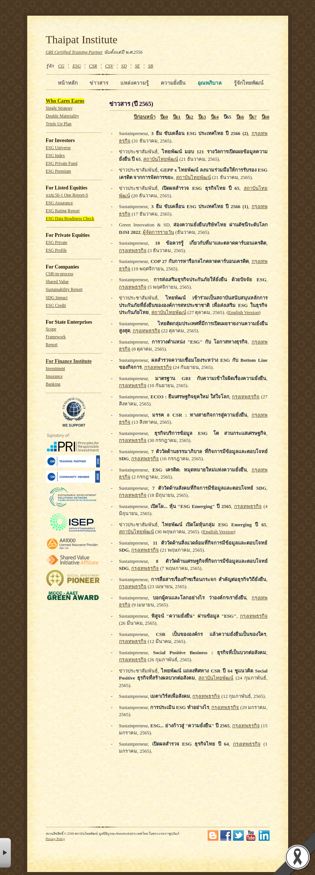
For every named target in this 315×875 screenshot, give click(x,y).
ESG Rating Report (63, 210)
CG (61, 66)
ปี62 (189, 117)
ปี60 (164, 117)
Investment (55, 368)
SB (150, 66)
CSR (93, 66)
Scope (51, 329)
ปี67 (253, 117)
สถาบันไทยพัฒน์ (160, 159)
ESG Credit (56, 305)
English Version (243, 312)
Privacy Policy (55, 839)
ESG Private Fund (62, 163)
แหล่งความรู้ (134, 83)
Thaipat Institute (82, 40)
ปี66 (240, 117)
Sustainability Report (64, 289)
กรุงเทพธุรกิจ (133, 250)
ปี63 (202, 117)
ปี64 (215, 117)
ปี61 (177, 117)
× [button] (5, 853)
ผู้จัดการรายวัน (158, 232)
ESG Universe (58, 147)
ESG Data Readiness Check (70, 218)
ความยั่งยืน (173, 83)
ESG (76, 66)
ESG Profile (56, 250)
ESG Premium (58, 171)
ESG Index (55, 155)
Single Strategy (59, 108)
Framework (56, 337)
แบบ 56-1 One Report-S (67, 195)
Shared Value (57, 281)
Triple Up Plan (59, 124)
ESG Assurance (59, 203)
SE (137, 66)
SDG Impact (57, 297)
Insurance (54, 376)
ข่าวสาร (98, 83)
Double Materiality (62, 116)
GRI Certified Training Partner (74, 52)
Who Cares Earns (65, 101)
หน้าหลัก (68, 83)
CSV (109, 66)
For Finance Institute (69, 361)
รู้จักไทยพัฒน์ (249, 83)
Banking (53, 384)
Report (52, 344)
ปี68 (266, 117)
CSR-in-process (59, 274)
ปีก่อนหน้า (144, 117)
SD (124, 66)
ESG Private (56, 242)
